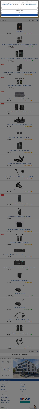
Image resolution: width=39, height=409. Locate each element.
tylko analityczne (19, 10)
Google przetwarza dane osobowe (30, 4)
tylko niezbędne (20, 8)
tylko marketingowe (19, 12)
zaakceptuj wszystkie (19, 15)
